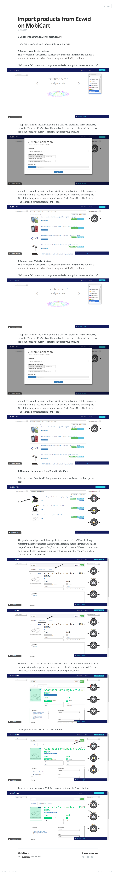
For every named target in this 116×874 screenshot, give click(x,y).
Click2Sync (23, 853)
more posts (26, 857)
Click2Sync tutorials (7, 872)
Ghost (112, 872)
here (59, 37)
